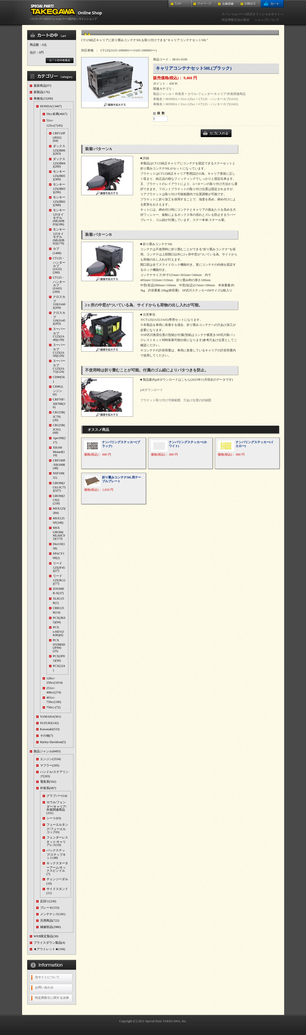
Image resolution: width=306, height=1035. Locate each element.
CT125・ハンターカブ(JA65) (218, 104)
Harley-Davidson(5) (53, 742)
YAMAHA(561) (50, 716)
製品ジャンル (162, 94)
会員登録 (226, 4)
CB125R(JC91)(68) (59, 428)
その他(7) (46, 735)
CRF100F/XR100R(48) (59, 464)
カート (272, 4)
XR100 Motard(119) (59, 451)
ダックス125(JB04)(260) (59, 162)
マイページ (203, 4)
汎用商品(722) (49, 920)
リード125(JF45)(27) (59, 567)
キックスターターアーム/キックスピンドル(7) (57, 868)
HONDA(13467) (51, 106)
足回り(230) (48, 901)
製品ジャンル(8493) (47, 751)
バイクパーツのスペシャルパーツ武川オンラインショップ (67, 17)
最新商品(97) (42, 85)
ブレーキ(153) (49, 907)
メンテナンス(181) (53, 914)
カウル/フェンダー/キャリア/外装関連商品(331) (57, 807)
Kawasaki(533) (50, 729)
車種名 (157, 99)
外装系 (179, 94)
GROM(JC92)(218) (59, 499)
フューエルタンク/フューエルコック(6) (57, 828)
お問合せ (249, 4)
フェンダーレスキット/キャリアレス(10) (57, 841)
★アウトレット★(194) (49, 949)
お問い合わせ (44, 987)
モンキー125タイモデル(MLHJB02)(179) (59, 236)
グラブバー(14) (57, 796)
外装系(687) (48, 788)
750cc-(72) (54, 707)
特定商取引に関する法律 (52, 998)
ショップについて (267, 20)
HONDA (171, 99)
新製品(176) (42, 92)
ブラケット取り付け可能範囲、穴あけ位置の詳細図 (175, 400)
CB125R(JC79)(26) (59, 416)
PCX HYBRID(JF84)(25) (59, 645)
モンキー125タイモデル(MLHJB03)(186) (59, 217)
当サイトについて (47, 977)
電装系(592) (48, 781)
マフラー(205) (49, 765)
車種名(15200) (43, 98)
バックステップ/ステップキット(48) (56, 854)
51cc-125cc (187, 99)
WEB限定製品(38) (46, 936)
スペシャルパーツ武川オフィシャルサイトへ (252, 14)
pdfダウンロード (151, 390)
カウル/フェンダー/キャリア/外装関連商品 (217, 94)
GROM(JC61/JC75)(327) (59, 486)
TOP (179, 4)
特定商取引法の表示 (235, 20)
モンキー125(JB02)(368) (59, 201)
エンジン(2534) (50, 759)
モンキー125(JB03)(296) (59, 188)
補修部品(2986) (50, 927)
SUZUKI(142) (49, 723)
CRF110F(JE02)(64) (59, 136)
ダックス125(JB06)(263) (59, 149)
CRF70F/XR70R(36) (59, 403)
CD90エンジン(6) (58, 390)
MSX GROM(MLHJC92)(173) (59, 533)
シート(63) (54, 818)
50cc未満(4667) (57, 114)
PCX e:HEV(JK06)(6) (58, 631)
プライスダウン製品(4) (49, 942)
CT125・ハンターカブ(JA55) (218, 99)
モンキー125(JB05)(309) (59, 175)
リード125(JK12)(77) (59, 579)
